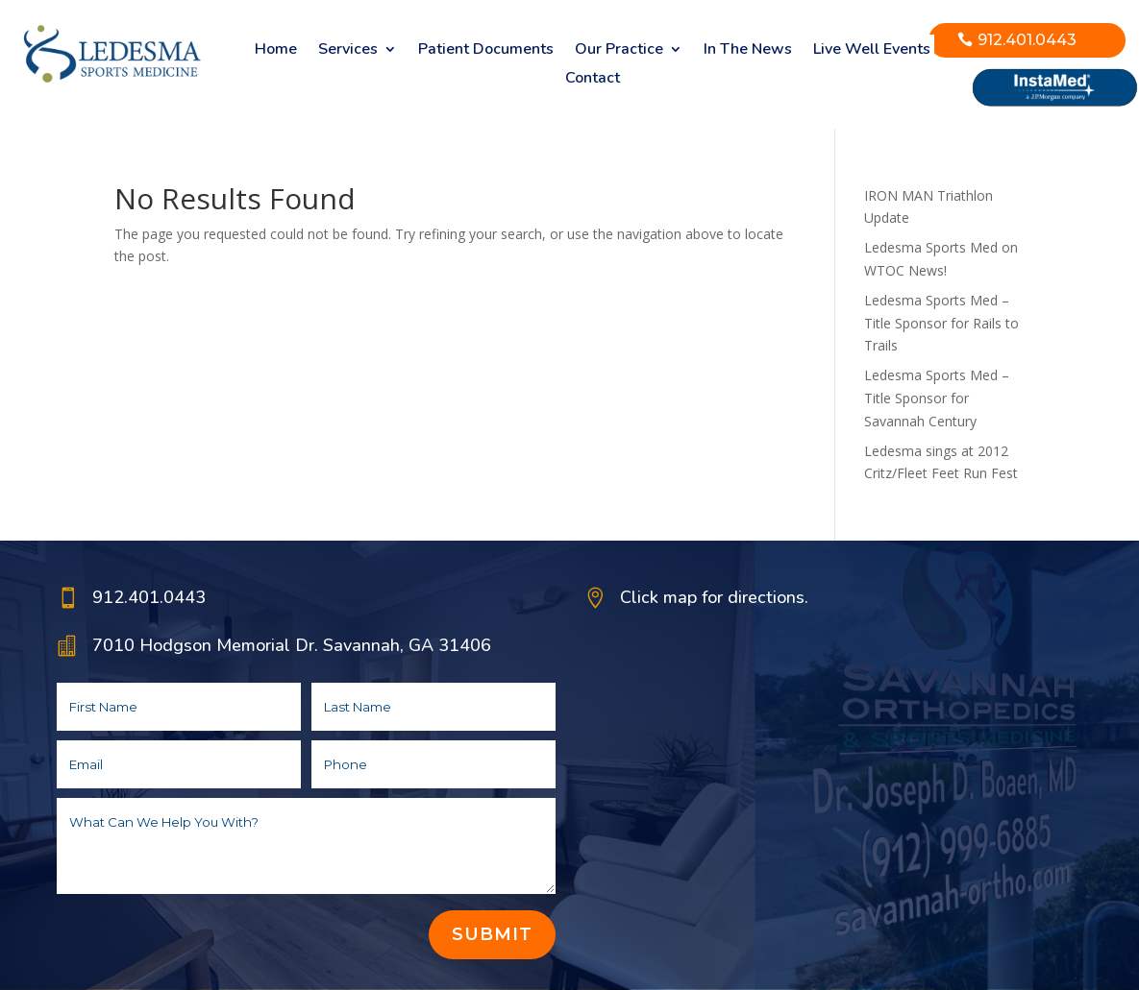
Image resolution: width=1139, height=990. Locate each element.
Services (348, 51)
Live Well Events (871, 51)
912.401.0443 (1027, 40)
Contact (592, 79)
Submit (492, 934)
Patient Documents (486, 51)
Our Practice (619, 51)
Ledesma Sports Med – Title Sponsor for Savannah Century (936, 398)
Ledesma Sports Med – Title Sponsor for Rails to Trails (941, 323)
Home (276, 51)
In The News (748, 51)
